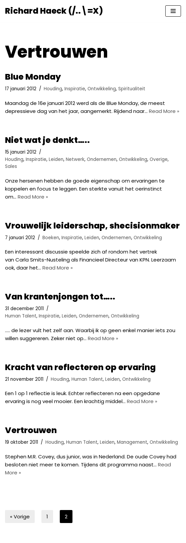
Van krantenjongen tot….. (60, 296)
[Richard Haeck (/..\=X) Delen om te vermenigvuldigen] (54, 11)
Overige (159, 159)
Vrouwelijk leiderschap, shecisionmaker (92, 226)
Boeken (50, 238)
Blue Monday (33, 77)
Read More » (164, 111)
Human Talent (20, 316)
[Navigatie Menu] (173, 11)
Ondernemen (102, 159)
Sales (11, 166)
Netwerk (75, 159)
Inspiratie (74, 89)
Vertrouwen (31, 430)
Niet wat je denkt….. (47, 140)
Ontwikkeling (101, 89)
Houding (53, 89)
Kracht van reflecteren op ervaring (80, 367)
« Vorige (20, 516)
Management (132, 442)
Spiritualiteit (131, 89)
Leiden (56, 159)
